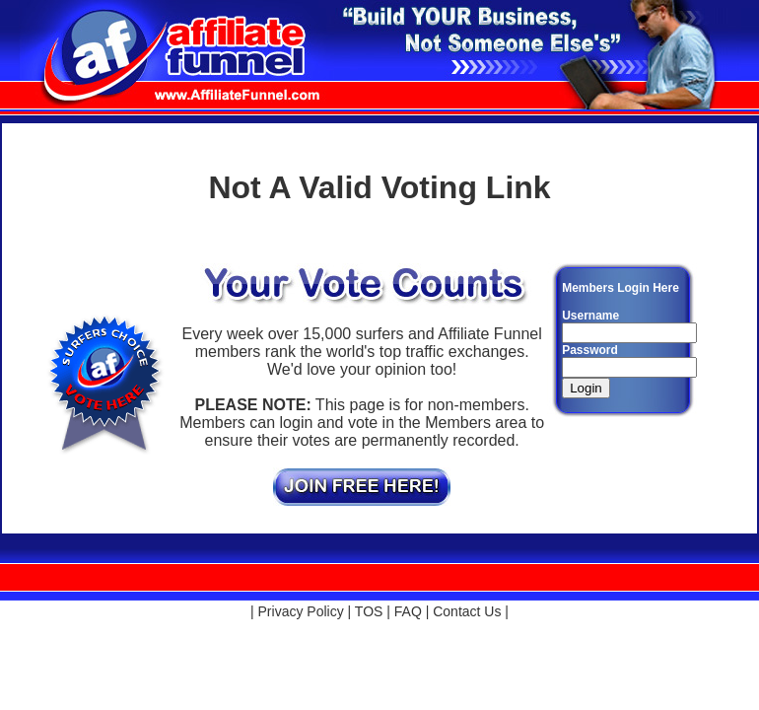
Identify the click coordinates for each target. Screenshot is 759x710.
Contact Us (467, 611)
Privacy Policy (301, 611)
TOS (369, 611)
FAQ (408, 611)
